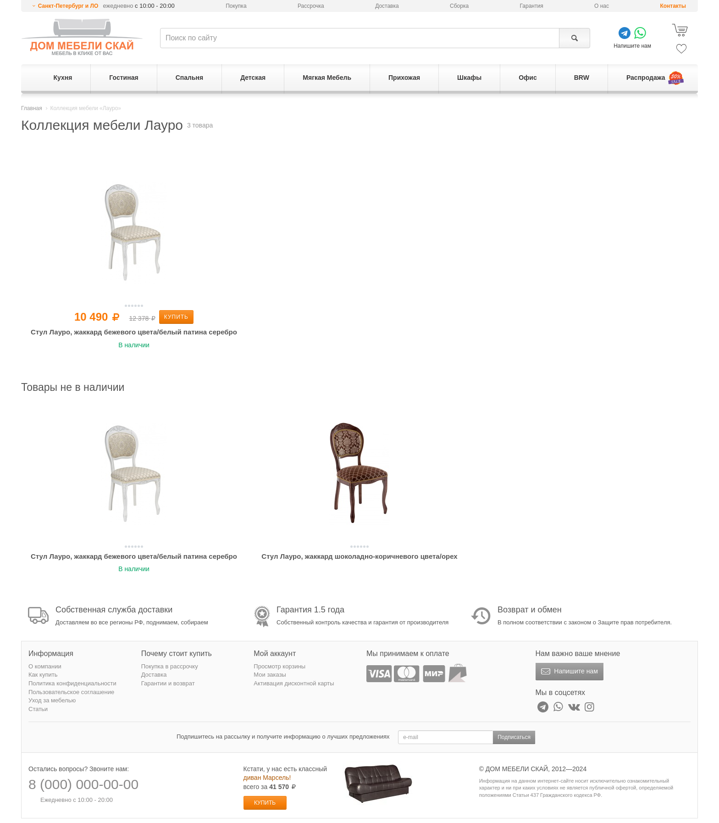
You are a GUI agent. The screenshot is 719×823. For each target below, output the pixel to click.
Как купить (42, 674)
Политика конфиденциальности (72, 683)
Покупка (236, 6)
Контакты (673, 6)
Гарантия (531, 6)
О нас (601, 6)
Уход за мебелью (52, 700)
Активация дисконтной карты (294, 683)
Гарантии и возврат (168, 683)
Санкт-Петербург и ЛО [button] (68, 6)
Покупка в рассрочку (169, 666)
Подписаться (514, 737)
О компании (44, 666)
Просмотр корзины (279, 666)
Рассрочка (311, 6)
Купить (176, 317)
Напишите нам (568, 672)
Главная (31, 108)
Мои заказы (270, 674)
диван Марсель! (267, 777)
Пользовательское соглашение (71, 692)
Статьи (38, 709)
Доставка (387, 6)
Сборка (459, 6)
